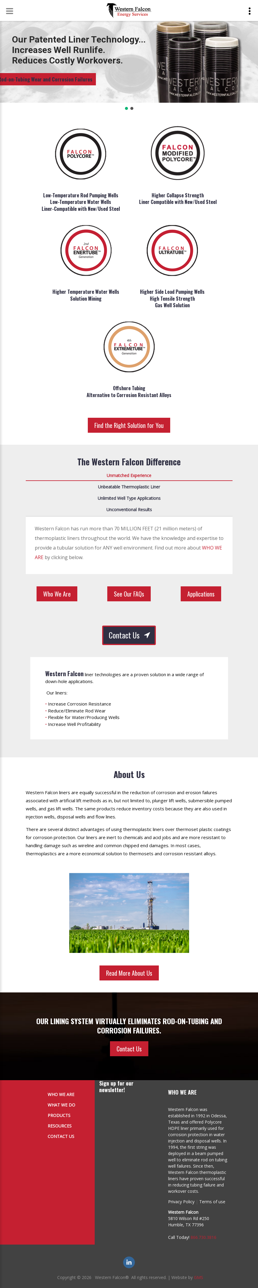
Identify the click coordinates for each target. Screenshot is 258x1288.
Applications (201, 593)
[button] (126, 108)
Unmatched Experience (129, 475)
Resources (60, 1126)
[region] (129, 64)
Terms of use (212, 1201)
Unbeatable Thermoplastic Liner (129, 487)
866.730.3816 (203, 1237)
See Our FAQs (129, 593)
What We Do (61, 1105)
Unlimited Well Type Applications (129, 498)
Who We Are (57, 593)
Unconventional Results (129, 509)
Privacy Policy (181, 1201)
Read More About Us (129, 972)
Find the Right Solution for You (129, 425)
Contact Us (124, 635)
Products (59, 1115)
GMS (198, 1277)
